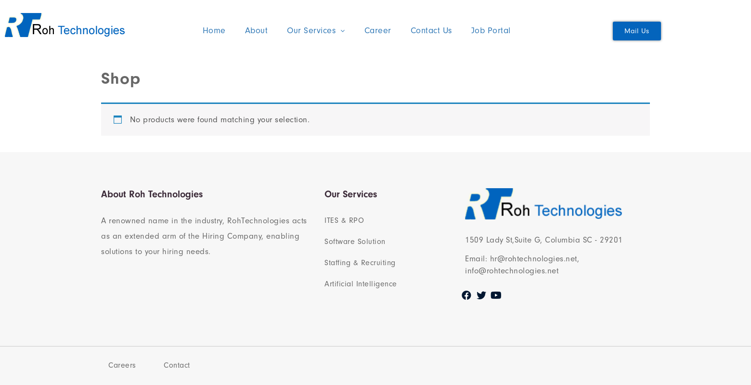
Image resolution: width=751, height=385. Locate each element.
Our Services (316, 31)
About (256, 31)
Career (377, 31)
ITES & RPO (344, 220)
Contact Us (431, 31)
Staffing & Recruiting (360, 262)
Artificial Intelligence (360, 284)
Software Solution (355, 241)
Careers (122, 365)
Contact (177, 365)
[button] (637, 31)
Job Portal (491, 31)
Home (214, 31)
